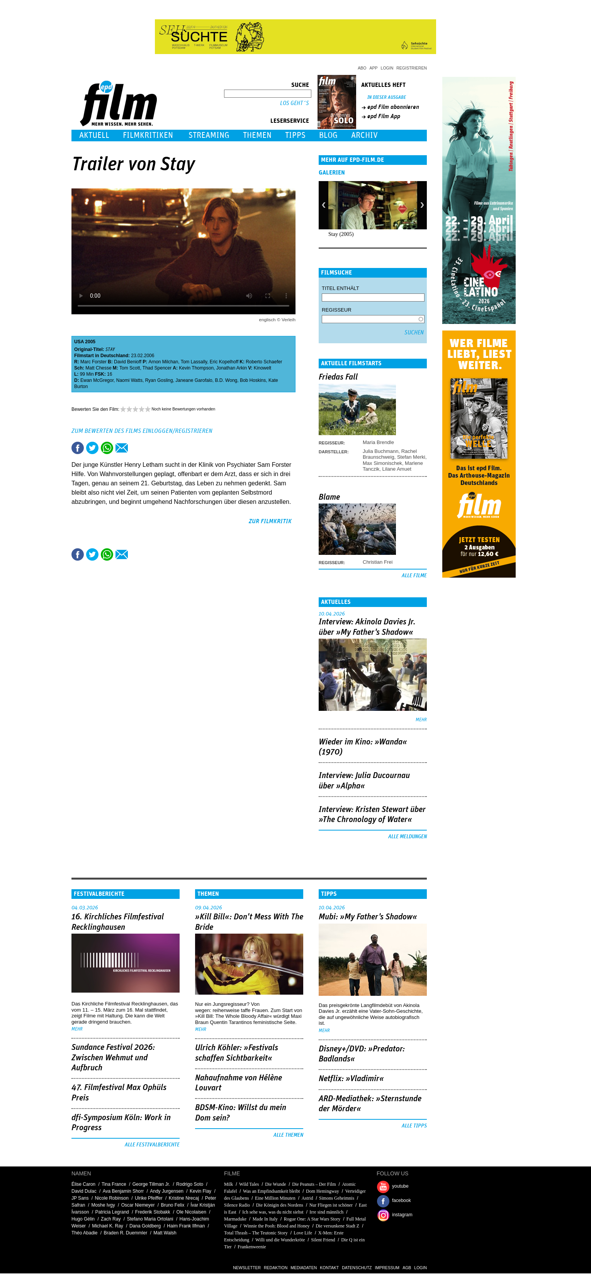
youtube (400, 1186)
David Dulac (84, 1191)
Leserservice (289, 121)
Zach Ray (111, 1219)
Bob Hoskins (253, 380)
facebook (401, 1200)
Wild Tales (249, 1184)
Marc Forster (93, 361)
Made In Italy (265, 1219)
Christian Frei (377, 562)
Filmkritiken (148, 135)
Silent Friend (323, 1240)
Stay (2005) (341, 234)
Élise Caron (83, 1184)
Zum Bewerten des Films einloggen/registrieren (141, 431)
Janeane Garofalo (193, 380)
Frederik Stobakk (152, 1212)
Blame (329, 497)
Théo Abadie (84, 1233)
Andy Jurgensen (166, 1191)
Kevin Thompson (196, 368)
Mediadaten (303, 1267)
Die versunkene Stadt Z (337, 1226)
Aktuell (94, 135)
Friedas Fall (338, 377)
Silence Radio (237, 1205)
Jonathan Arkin (231, 368)
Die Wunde (275, 1184)
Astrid (307, 1198)
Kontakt (329, 1267)
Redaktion (275, 1267)
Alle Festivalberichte (152, 1145)
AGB (406, 1267)
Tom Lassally (194, 361)
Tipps (295, 135)
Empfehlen (121, 448)
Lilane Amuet (396, 469)
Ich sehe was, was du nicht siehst (272, 1212)
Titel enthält (340, 288)
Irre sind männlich (326, 1212)
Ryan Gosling (159, 380)
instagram (402, 1214)
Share (107, 448)
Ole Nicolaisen (191, 1212)
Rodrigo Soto (189, 1184)
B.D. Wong (226, 380)
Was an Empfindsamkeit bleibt (271, 1191)
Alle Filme (414, 575)
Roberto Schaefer (264, 361)
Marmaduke (235, 1219)
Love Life (303, 1233)
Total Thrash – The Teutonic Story (256, 1233)
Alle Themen (288, 1135)
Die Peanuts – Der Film (314, 1184)
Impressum (387, 1267)
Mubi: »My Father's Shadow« (368, 917)
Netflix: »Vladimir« (351, 1079)
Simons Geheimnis (336, 1198)
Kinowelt (262, 368)
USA (79, 341)
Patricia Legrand (112, 1212)
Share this (77, 448)
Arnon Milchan (163, 361)
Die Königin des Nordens (279, 1205)
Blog (328, 135)
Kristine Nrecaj (184, 1198)
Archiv (364, 135)
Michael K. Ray (107, 1226)
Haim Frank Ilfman (186, 1226)
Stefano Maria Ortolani (150, 1219)
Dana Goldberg (145, 1226)
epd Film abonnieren (393, 107)
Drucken (136, 448)
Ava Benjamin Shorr (123, 1191)
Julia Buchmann (381, 451)
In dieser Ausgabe (386, 97)
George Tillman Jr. (151, 1184)
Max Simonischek (382, 463)
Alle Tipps (414, 1126)
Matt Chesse (98, 368)
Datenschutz (357, 1267)
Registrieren (411, 68)
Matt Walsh (165, 1233)
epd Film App (383, 116)
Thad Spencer (157, 368)
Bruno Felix (173, 1205)
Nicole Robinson (112, 1198)
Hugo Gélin (83, 1219)
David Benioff (127, 361)
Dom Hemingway (322, 1191)
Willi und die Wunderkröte (280, 1240)
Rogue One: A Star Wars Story (312, 1219)
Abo (362, 68)
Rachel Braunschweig (390, 454)
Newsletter (247, 1267)
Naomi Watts (129, 380)
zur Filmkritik (270, 521)
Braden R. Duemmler (125, 1233)
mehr (421, 720)
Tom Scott (129, 368)
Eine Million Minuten (275, 1198)
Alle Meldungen (407, 836)
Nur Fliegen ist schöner (331, 1205)
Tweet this (92, 448)
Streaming (209, 135)
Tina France (114, 1184)
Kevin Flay (200, 1191)
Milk (228, 1184)
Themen (257, 135)
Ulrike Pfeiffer (149, 1198)
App (374, 68)
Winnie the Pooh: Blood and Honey (276, 1226)
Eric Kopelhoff (224, 361)
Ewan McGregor (97, 380)
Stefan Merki (411, 457)
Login (387, 68)
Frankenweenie (252, 1246)
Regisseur (337, 310)
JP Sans (79, 1198)
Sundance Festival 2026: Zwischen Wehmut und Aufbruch (113, 1057)
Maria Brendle (378, 442)
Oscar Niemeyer (138, 1205)
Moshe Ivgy (103, 1205)
